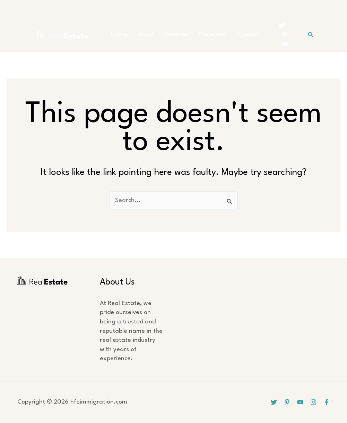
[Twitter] (282, 25)
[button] (311, 35)
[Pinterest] (284, 35)
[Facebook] (326, 402)
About (146, 34)
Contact (248, 34)
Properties (212, 34)
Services (176, 34)
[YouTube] (284, 44)
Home (119, 34)
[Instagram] (313, 402)
